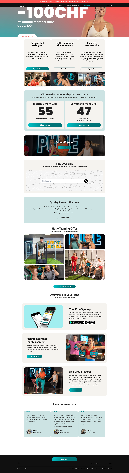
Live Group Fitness (73, 5)
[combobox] (64, 181)
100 (87, 1)
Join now (87, 5)
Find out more (92, 97)
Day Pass (59, 5)
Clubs (48, 5)
